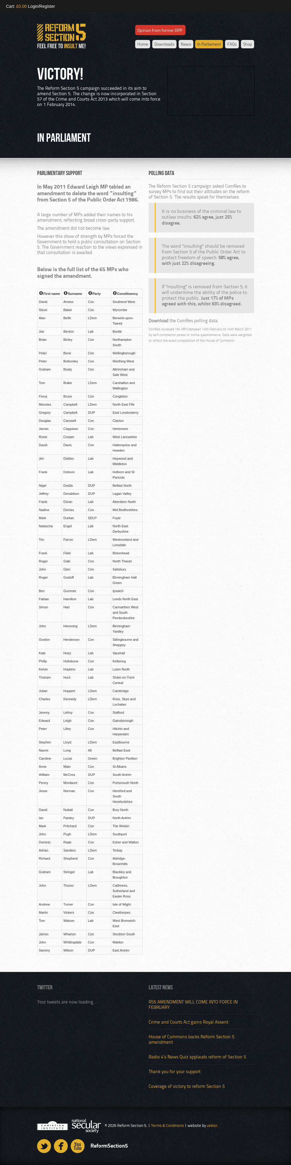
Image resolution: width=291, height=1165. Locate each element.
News (186, 44)
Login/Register (41, 6)
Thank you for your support (174, 1072)
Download (158, 321)
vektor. (212, 1126)
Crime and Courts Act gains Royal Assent (188, 1022)
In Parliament (209, 44)
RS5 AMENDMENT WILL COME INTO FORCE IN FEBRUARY (193, 1005)
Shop (247, 44)
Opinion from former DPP (159, 31)
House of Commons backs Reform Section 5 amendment (191, 1040)
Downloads (164, 44)
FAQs (232, 44)
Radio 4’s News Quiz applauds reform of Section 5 (197, 1057)
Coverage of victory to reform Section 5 (187, 1087)
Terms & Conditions (167, 1126)
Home (142, 44)
